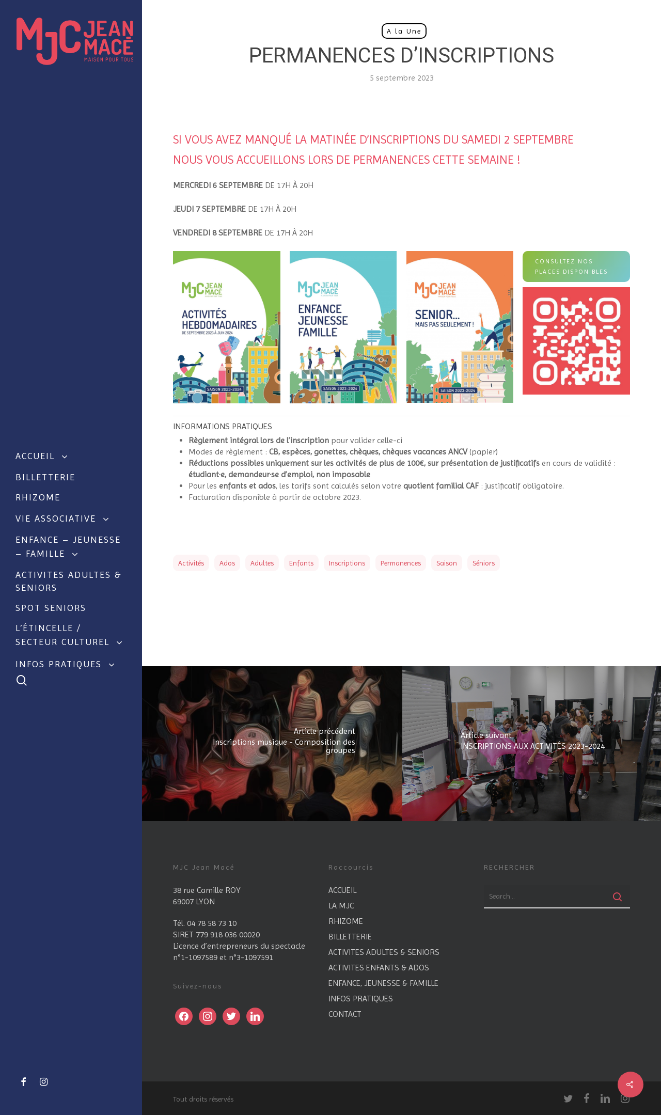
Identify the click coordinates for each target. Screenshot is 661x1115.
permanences (401, 563)
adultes (262, 563)
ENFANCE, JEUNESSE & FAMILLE (383, 983)
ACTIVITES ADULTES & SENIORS (383, 952)
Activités (191, 563)
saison (446, 563)
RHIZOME (345, 921)
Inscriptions (347, 563)
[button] (576, 266)
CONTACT (344, 1014)
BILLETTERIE (350, 936)
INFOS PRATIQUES (360, 998)
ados (227, 563)
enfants (301, 563)
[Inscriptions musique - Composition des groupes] (272, 743)
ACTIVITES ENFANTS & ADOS (378, 967)
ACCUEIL (342, 890)
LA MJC (341, 905)
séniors (484, 563)
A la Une (404, 31)
